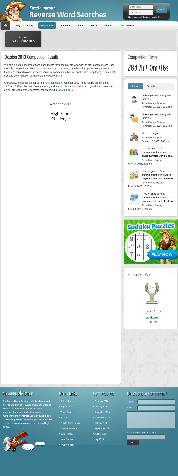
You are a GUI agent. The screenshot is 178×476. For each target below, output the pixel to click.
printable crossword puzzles (26, 423)
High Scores (47, 25)
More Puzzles (127, 25)
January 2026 (101, 406)
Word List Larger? (151, 133)
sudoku (43, 416)
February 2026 (101, 401)
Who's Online (66, 412)
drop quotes (36, 412)
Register (65, 25)
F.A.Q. (30, 25)
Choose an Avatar (68, 428)
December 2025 (102, 412)
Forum (94, 25)
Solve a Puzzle (67, 401)
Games (109, 25)
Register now (148, 17)
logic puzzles (20, 412)
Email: (130, 407)
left (170, 274)
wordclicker (158, 317)
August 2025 (100, 434)
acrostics (7, 412)
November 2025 (102, 417)
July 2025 (99, 439)
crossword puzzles (12, 419)
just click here (64, 90)
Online (80, 25)
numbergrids (9, 416)
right (173, 274)
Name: (130, 402)
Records (151, 86)
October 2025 (101, 423)
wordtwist (24, 416)
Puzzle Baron (13, 401)
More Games (66, 439)
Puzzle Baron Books (70, 423)
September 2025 (102, 428)
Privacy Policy (67, 445)
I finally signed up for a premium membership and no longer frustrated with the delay (157, 152)
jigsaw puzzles (33, 408)
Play (18, 25)
